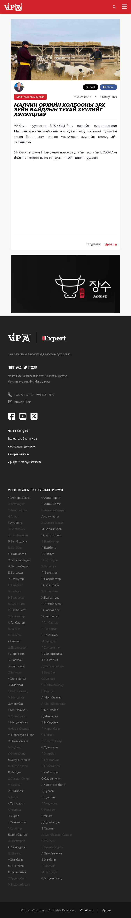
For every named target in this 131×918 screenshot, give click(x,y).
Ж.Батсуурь (49, 560)
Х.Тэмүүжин (16, 803)
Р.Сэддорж (16, 791)
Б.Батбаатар (50, 541)
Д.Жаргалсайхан (52, 666)
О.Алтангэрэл (50, 498)
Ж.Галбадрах (50, 610)
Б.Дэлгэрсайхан (52, 654)
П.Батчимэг (49, 572)
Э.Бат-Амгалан (18, 535)
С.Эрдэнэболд (51, 878)
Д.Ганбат (14, 629)
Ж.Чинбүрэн (16, 847)
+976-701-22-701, (21, 394)
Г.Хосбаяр (15, 828)
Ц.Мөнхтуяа (49, 716)
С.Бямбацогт (17, 610)
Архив (106, 910)
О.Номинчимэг (18, 741)
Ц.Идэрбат (15, 685)
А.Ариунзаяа (50, 516)
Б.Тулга (13, 797)
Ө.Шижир (14, 853)
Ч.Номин (47, 735)
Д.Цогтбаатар (17, 834)
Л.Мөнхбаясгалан (53, 703)
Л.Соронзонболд (53, 785)
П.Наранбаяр (50, 728)
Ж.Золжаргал (17, 679)
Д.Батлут (47, 554)
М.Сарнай (14, 785)
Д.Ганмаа (14, 635)
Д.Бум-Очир (16, 604)
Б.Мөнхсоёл (49, 710)
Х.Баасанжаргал (52, 523)
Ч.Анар (13, 516)
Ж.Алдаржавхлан (19, 498)
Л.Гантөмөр (49, 635)
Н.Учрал (13, 816)
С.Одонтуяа (49, 747)
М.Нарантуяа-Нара (21, 735)
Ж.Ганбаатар (50, 616)
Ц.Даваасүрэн (17, 647)
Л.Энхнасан (16, 866)
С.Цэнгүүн (48, 841)
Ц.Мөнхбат (15, 703)
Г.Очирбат (48, 753)
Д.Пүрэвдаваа (18, 766)
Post (90, 87)
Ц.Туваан (47, 791)
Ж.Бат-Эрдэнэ (51, 535)
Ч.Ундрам (48, 810)
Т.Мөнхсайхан (17, 710)
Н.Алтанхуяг (16, 504)
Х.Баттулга (48, 566)
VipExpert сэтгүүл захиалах (24, 462)
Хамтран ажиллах (18, 454)
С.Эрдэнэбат (17, 878)
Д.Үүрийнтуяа (50, 822)
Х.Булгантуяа (50, 597)
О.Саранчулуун (51, 778)
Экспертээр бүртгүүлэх (22, 438)
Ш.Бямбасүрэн (52, 604)
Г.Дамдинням (50, 647)
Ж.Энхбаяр (15, 859)
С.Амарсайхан (17, 510)
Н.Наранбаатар (18, 728)
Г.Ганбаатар (49, 622)
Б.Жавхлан (15, 660)
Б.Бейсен (14, 591)
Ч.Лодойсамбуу (52, 685)
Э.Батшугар (16, 579)
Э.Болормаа (16, 597)
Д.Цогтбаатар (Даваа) (56, 834)
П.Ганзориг (49, 629)
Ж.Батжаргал (17, 554)
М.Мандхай (16, 697)
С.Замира (14, 672)
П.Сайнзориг (50, 772)
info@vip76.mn (19, 401)
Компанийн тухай (18, 430)
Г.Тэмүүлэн (49, 803)
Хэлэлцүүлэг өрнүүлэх (21, 446)
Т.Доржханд (16, 654)
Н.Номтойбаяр (51, 741)
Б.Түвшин (48, 797)
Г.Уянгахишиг (17, 822)
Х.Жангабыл (49, 660)
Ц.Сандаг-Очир (18, 778)
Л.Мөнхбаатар (51, 697)
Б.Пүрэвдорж (50, 766)
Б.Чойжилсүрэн (52, 847)
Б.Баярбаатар (51, 579)
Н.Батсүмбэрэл (18, 566)
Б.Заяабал (48, 672)
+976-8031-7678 (45, 395)
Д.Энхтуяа (48, 866)
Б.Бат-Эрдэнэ (17, 541)
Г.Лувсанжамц (18, 691)
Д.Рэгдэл (14, 772)
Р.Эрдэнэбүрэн (19, 884)
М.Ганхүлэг (49, 641)
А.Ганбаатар (16, 622)
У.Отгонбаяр (17, 753)
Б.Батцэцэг (15, 572)
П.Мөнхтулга (17, 716)
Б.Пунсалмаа (50, 760)
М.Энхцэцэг (49, 872)
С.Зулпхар (48, 679)
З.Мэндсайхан (18, 722)
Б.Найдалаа (49, 722)
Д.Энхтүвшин (17, 872)
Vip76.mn (110, 244)
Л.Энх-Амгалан (51, 853)
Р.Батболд (48, 547)
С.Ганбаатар (16, 616)
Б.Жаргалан (16, 666)
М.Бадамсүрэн (51, 529)
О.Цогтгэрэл (16, 841)
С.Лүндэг (47, 691)
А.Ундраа (14, 810)
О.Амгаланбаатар (53, 510)
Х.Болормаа (49, 591)
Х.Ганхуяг (14, 641)
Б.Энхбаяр (48, 859)
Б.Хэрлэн (47, 828)
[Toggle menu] (123, 6)
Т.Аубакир (15, 523)
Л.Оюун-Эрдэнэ (19, 760)
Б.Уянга (46, 816)
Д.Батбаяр (15, 547)
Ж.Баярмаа (15, 585)
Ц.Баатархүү (16, 529)
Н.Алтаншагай (51, 504)
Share (108, 87)
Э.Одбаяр (14, 747)
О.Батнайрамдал (19, 560)
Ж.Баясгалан (50, 585)
